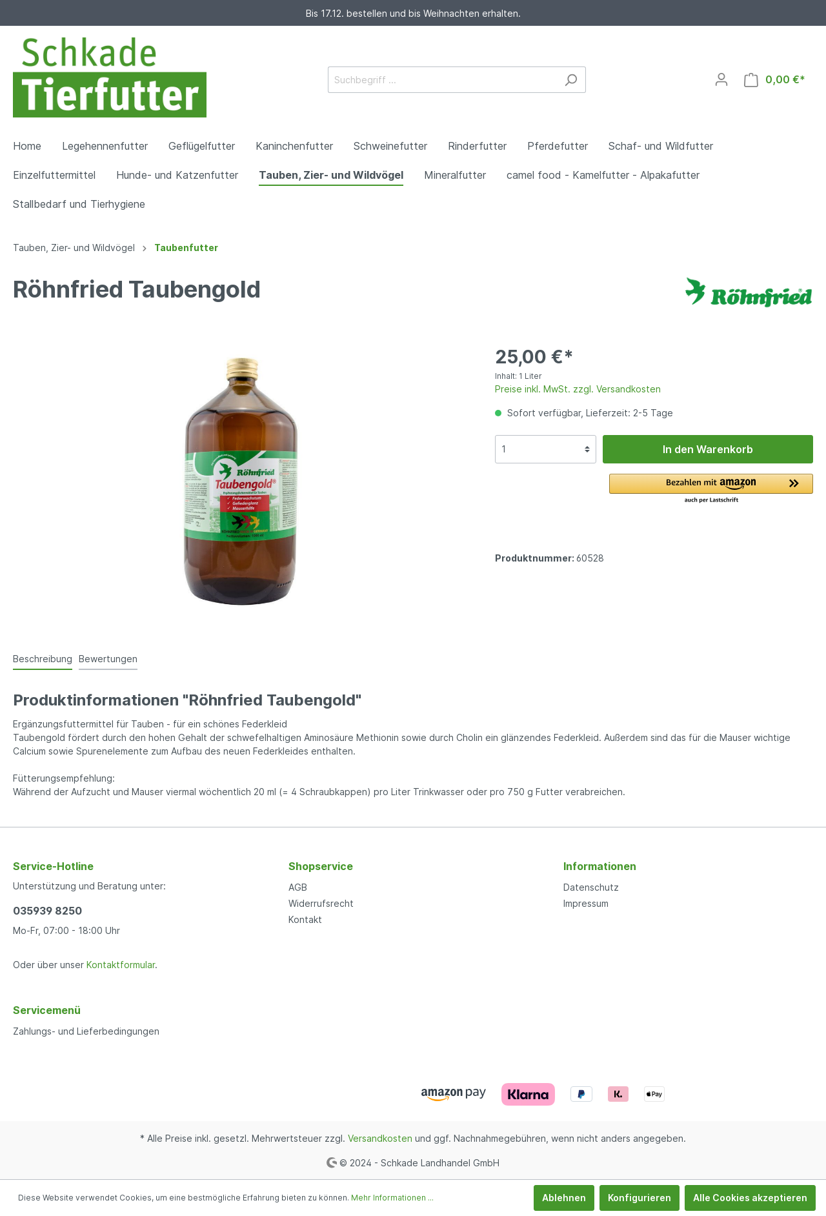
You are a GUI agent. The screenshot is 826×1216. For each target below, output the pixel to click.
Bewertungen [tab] (108, 658)
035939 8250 (47, 910)
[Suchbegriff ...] (442, 79)
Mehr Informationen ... (392, 1197)
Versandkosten (380, 1138)
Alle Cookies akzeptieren (750, 1197)
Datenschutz (591, 887)
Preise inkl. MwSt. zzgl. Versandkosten (578, 388)
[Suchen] (571, 79)
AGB (297, 887)
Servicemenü (47, 1010)
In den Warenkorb (708, 449)
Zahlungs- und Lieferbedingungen (86, 1031)
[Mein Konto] (721, 79)
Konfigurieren (639, 1197)
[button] (711, 489)
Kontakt (305, 919)
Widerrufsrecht (321, 903)
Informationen (599, 866)
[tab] (42, 658)
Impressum (586, 903)
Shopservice (320, 866)
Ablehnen (564, 1197)
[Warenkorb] (774, 79)
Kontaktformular (120, 964)
